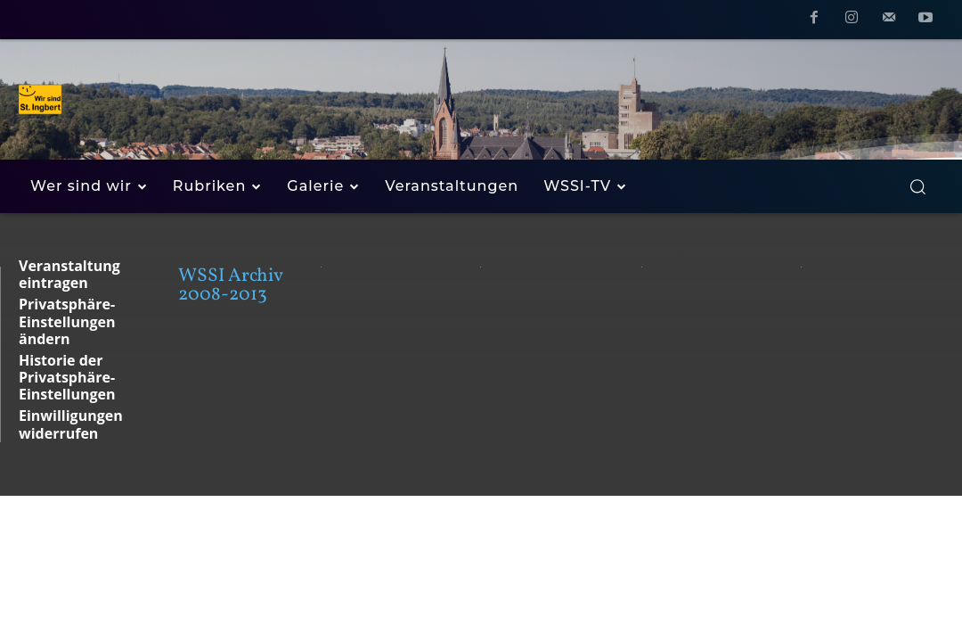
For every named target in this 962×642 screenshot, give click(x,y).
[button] (917, 186)
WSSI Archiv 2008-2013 (230, 285)
